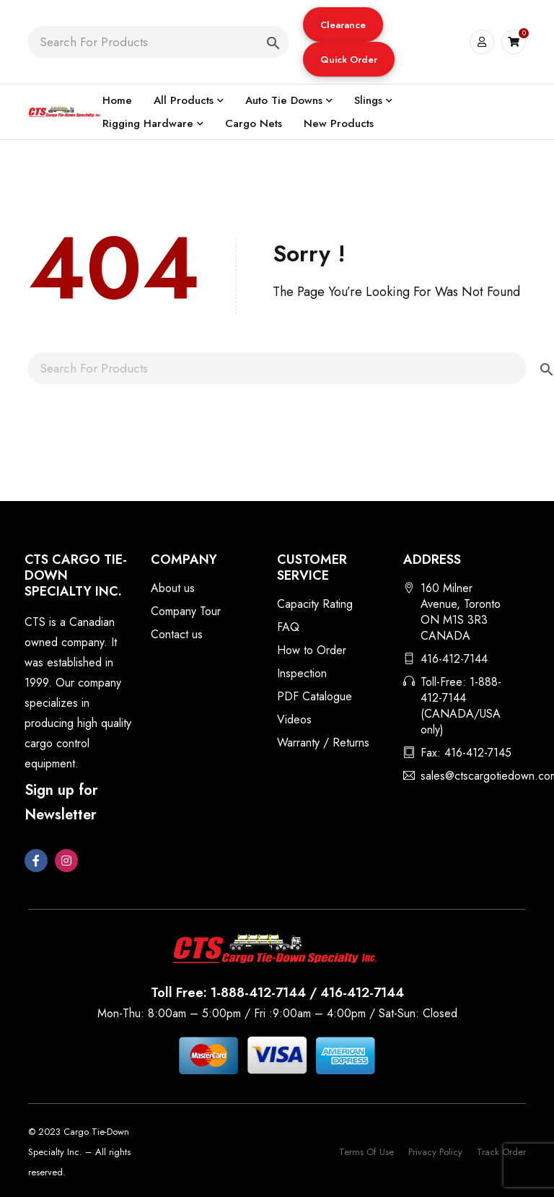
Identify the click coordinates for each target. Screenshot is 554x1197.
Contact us (177, 634)
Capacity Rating (315, 604)
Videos (294, 719)
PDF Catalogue (314, 696)
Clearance (342, 25)
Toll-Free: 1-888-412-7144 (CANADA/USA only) (461, 706)
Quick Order (348, 59)
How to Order (311, 650)
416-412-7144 (454, 658)
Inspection (302, 673)
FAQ (288, 627)
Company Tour (186, 611)
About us (173, 588)
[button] (342, 24)
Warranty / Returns (323, 742)
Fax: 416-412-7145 (466, 752)
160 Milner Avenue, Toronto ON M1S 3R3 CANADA (461, 612)
